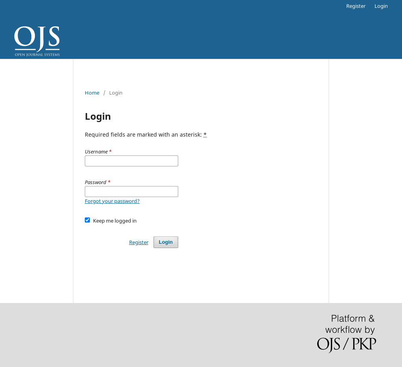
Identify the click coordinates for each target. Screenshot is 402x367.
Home (92, 92)
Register (355, 5)
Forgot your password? (112, 200)
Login (381, 5)
